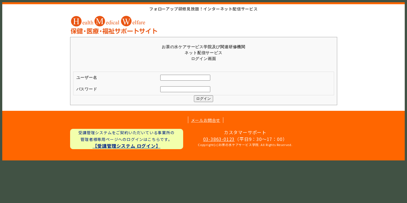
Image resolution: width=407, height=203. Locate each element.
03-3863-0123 (219, 139)
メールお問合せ (205, 120)
